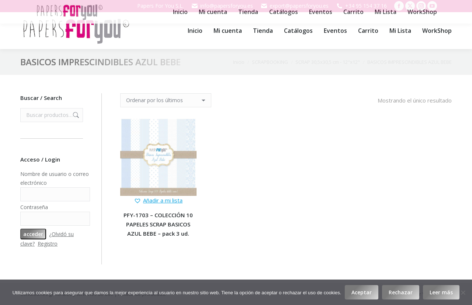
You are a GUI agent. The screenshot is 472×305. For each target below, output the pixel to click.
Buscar (75, 115)
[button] (158, 200)
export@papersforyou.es (294, 6)
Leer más (441, 292)
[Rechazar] (462, 292)
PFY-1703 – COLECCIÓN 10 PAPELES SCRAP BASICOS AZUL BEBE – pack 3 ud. (158, 224)
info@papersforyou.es (222, 6)
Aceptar (361, 292)
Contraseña (34, 207)
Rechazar (401, 292)
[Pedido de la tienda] (165, 100)
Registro (48, 243)
